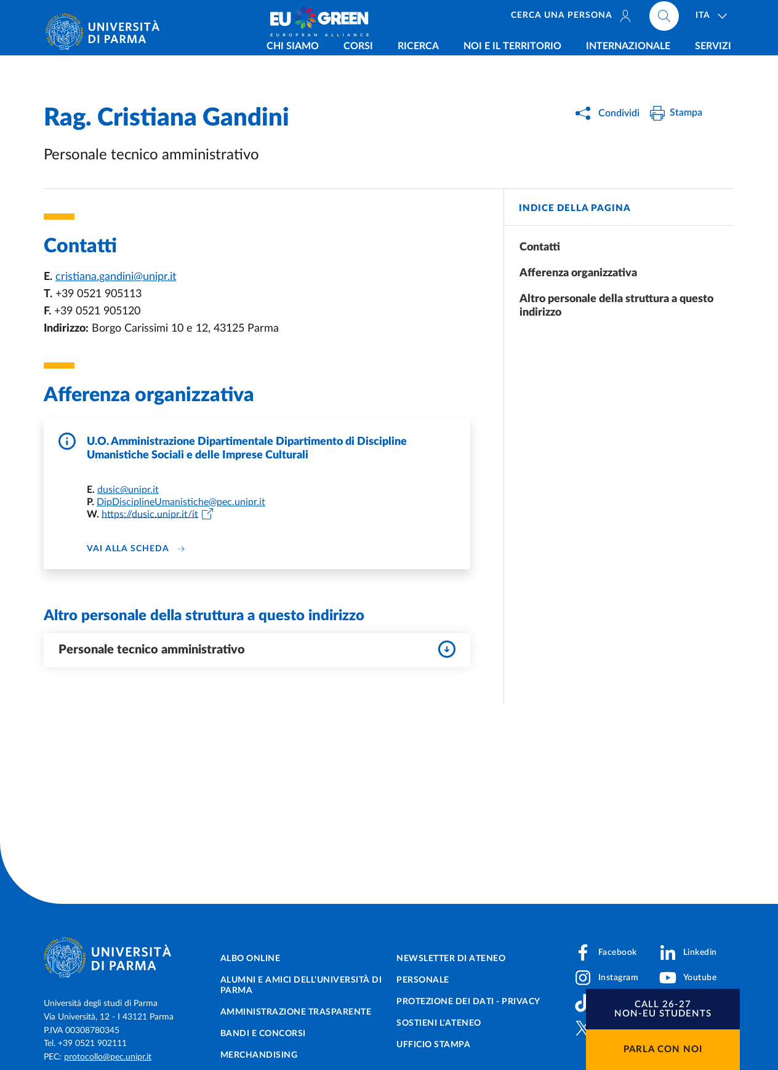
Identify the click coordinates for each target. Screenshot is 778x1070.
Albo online (250, 958)
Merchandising (259, 1055)
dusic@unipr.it (128, 490)
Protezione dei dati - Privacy (468, 1001)
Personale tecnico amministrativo (256, 649)
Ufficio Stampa (433, 1044)
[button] (663, 1009)
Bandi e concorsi (263, 1033)
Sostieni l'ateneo (438, 1023)
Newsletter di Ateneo (450, 958)
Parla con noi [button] (663, 1049)
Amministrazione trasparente (296, 1012)
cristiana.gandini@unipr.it (115, 276)
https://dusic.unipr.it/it (150, 514)
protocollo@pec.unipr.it (107, 1057)
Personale (422, 980)
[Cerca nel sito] (664, 18)
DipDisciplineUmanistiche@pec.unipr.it (181, 502)
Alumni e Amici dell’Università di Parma (301, 985)
